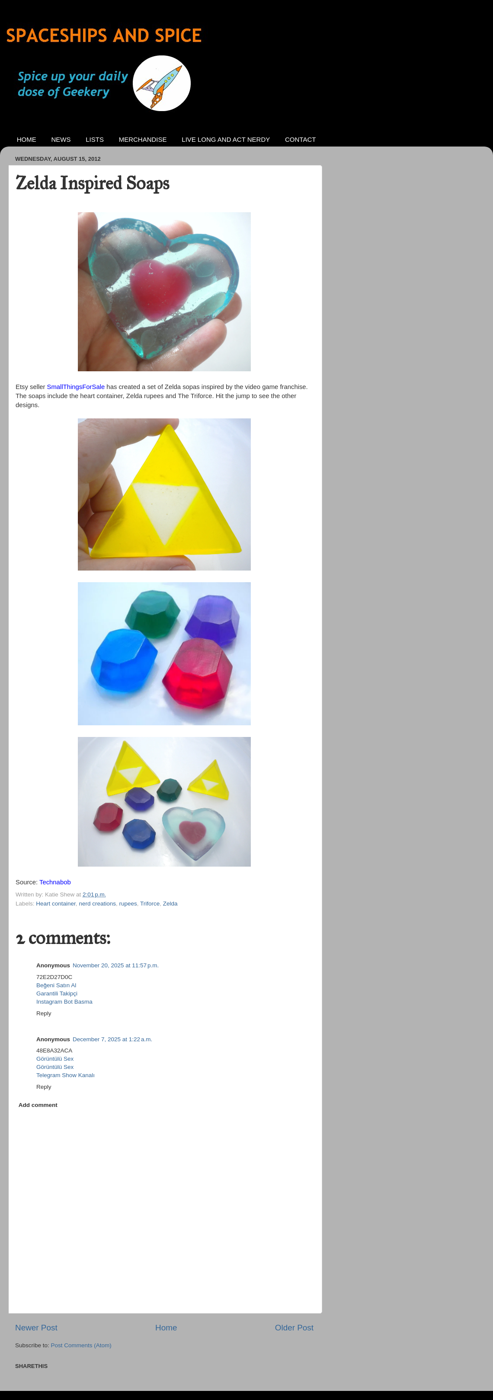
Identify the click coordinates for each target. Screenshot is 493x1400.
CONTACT (300, 139)
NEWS (61, 139)
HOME (26, 139)
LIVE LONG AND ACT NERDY (226, 139)
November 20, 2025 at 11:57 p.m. (116, 965)
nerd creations (97, 903)
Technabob (55, 882)
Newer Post (36, 1327)
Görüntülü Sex (55, 1059)
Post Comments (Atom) (81, 1345)
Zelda (170, 903)
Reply (43, 1013)
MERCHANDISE (143, 139)
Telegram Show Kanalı (65, 1075)
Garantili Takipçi (56, 993)
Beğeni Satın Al (56, 985)
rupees (128, 903)
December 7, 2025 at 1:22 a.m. (112, 1039)
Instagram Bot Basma (64, 1001)
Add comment (38, 1105)
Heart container (56, 903)
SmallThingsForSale (76, 386)
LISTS (95, 139)
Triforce (150, 903)
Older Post (294, 1327)
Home (166, 1327)
